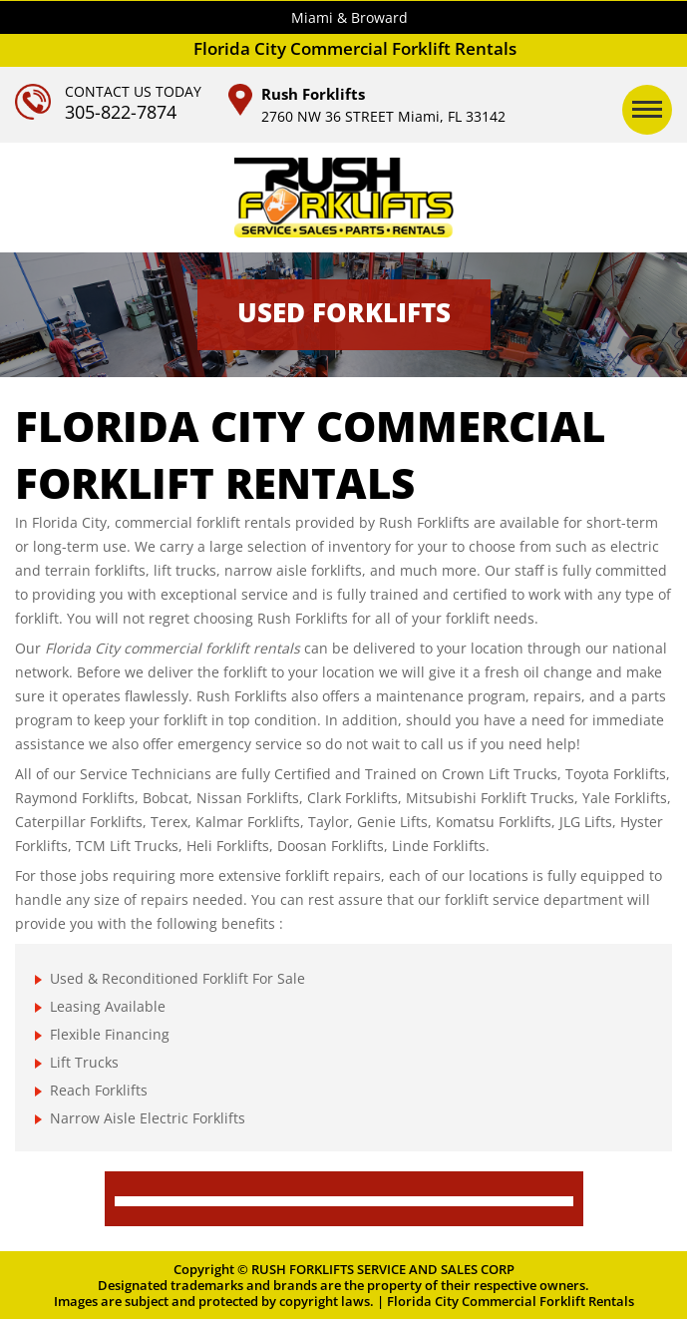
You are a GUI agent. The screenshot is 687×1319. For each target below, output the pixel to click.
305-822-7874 (120, 112)
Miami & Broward (349, 17)
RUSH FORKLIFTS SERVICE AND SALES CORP (383, 1269)
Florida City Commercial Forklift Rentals (510, 1301)
